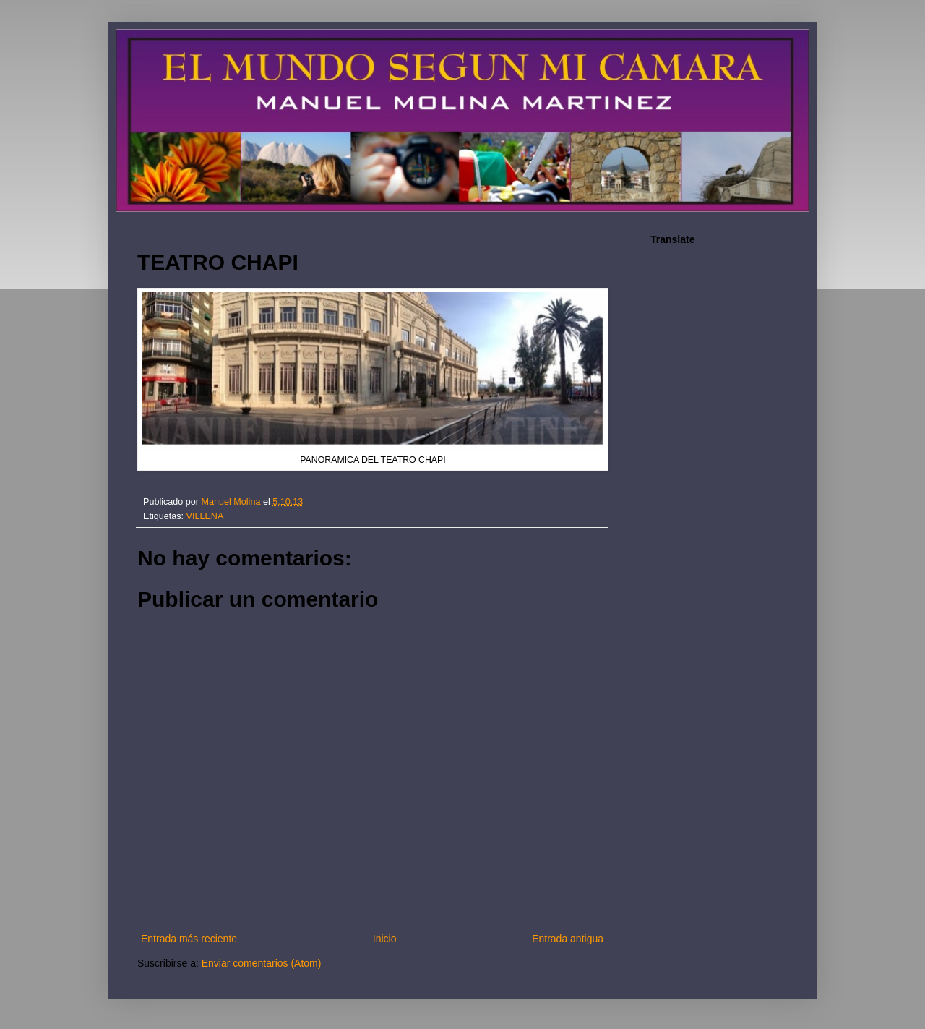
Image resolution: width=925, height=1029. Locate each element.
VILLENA (205, 516)
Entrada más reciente (189, 938)
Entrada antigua (567, 938)
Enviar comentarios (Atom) (262, 963)
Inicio (385, 938)
